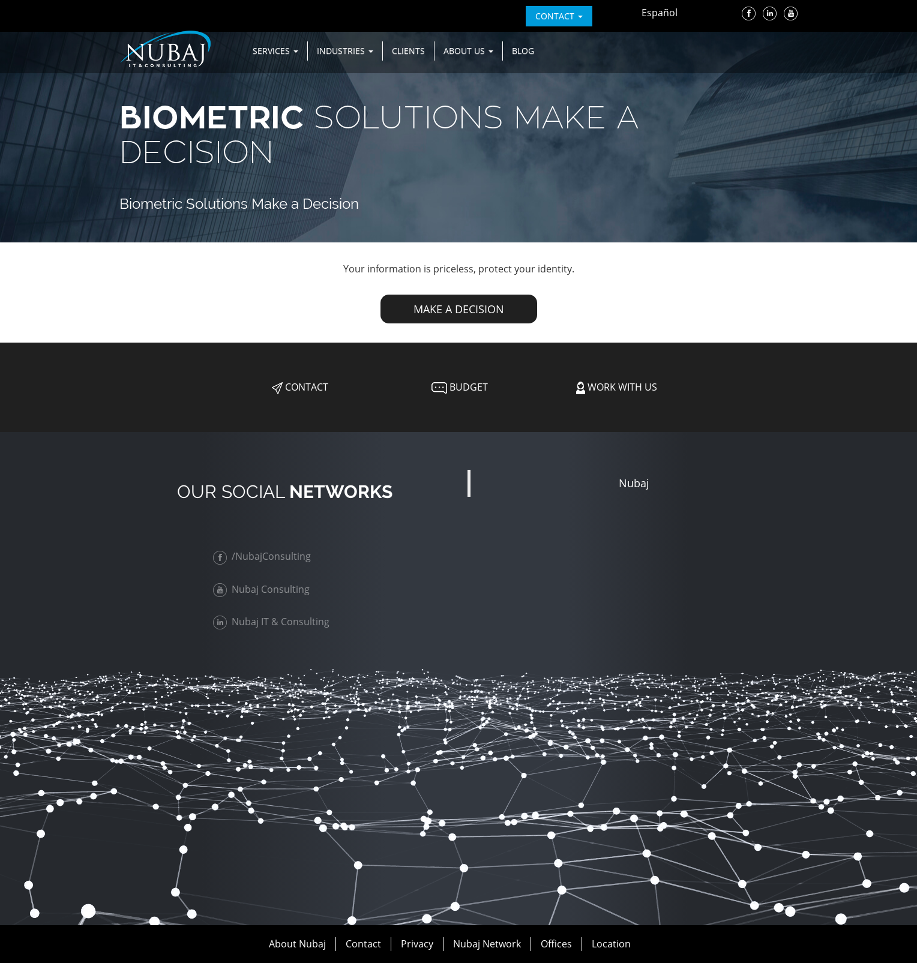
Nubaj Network (487, 943)
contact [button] (559, 16)
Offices (556, 943)
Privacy (417, 943)
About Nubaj (297, 943)
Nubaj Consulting (264, 589)
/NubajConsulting (265, 556)
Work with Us (616, 387)
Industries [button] (345, 50)
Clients (408, 50)
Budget (458, 387)
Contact (300, 387)
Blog (523, 50)
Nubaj (634, 483)
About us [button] (468, 50)
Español (660, 12)
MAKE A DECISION (458, 309)
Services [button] (275, 50)
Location (611, 943)
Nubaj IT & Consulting (274, 621)
